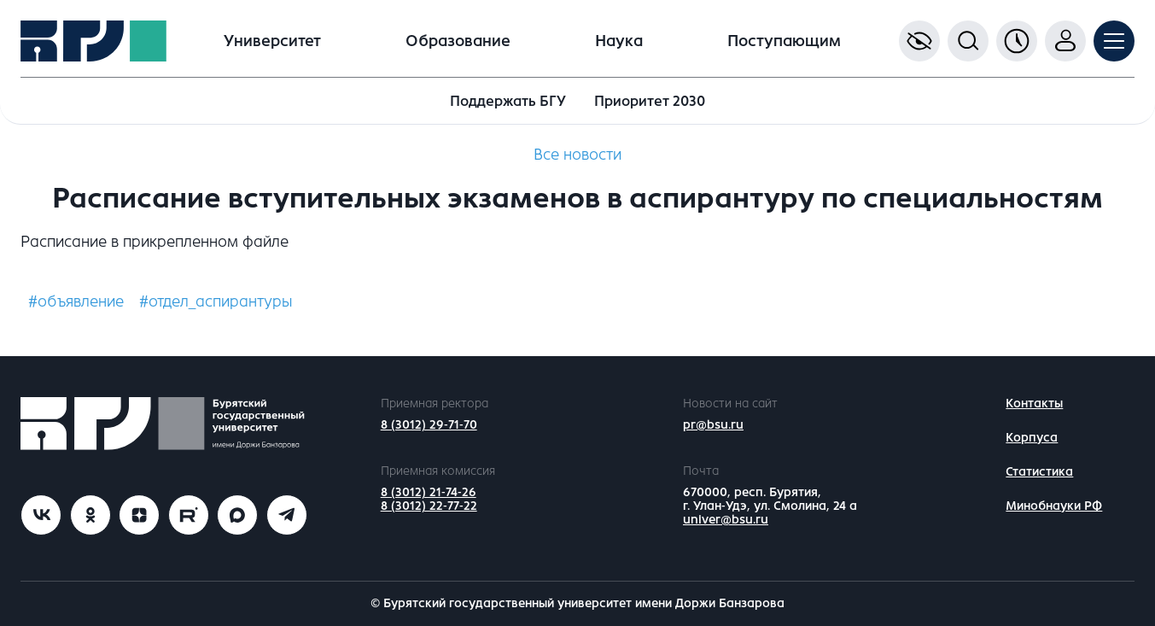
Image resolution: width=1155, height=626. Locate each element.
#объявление (76, 301)
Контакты (1034, 403)
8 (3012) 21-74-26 (428, 492)
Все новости (577, 154)
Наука (619, 41)
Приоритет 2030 (649, 101)
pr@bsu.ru (713, 424)
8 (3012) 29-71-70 (429, 424)
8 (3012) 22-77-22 (429, 506)
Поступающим (784, 41)
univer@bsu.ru (725, 519)
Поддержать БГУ (508, 101)
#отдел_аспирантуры (215, 301)
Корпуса (1032, 437)
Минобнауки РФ (1054, 506)
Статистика (1039, 471)
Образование (457, 41)
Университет (272, 41)
